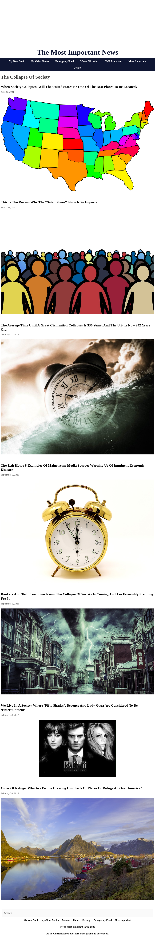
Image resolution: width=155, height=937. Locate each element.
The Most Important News (77, 52)
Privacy (86, 920)
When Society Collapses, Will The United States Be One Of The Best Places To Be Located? (69, 87)
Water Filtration (89, 61)
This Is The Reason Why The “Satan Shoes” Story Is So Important (51, 202)
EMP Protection (113, 61)
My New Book (16, 61)
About (76, 920)
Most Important (137, 61)
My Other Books (40, 61)
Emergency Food (64, 61)
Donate (77, 67)
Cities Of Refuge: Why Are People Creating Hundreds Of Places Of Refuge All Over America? (71, 788)
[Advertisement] (77, 25)
